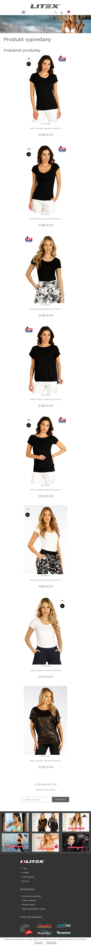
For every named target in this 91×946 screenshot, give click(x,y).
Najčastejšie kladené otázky (32, 909)
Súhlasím (39, 943)
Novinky (24, 881)
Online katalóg (27, 877)
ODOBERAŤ (60, 800)
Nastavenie (51, 943)
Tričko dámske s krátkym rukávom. (45, 128)
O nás (23, 868)
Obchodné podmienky (30, 896)
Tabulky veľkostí (27, 905)
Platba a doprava (28, 900)
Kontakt (24, 873)
